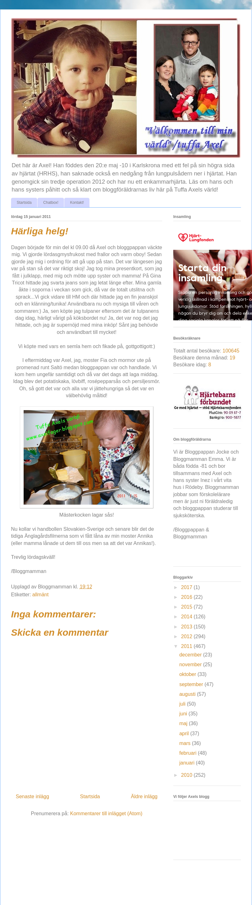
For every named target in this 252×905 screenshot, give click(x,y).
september (191, 684)
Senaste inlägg (32, 796)
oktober (188, 674)
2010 (187, 775)
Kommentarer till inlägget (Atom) (106, 813)
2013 (187, 626)
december (191, 654)
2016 (187, 597)
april (184, 733)
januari (187, 762)
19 (232, 357)
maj (184, 723)
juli (183, 704)
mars (185, 743)
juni (183, 713)
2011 (187, 646)
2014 (187, 616)
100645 (231, 350)
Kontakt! (77, 202)
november (191, 664)
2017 (187, 587)
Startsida (24, 202)
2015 (187, 607)
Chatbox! (50, 202)
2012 (187, 636)
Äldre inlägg (144, 796)
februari (188, 753)
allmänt (40, 594)
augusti (188, 694)
